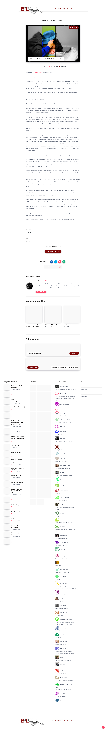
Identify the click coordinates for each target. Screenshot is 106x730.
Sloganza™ (61, 20)
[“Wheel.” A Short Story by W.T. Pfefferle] (7, 529)
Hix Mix (13, 414)
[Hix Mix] (7, 416)
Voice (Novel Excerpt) (61, 559)
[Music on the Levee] (7, 479)
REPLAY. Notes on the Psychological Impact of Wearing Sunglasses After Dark (65, 398)
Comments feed (85, 392)
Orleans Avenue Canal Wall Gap (63, 475)
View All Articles (41, 291)
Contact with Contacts (61, 644)
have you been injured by (61, 608)
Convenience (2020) (16, 447)
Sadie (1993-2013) (60, 674)
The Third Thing (67, 324)
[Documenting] (7, 431)
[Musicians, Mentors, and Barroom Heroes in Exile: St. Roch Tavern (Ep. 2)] (7, 463)
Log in (82, 385)
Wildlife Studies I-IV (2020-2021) (64, 552)
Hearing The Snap (16, 541)
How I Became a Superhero (62, 468)
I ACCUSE (58, 667)
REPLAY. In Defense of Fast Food (64, 680)
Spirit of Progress (60, 631)
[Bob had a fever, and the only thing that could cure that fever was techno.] (7, 438)
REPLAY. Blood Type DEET (62, 572)
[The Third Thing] (7, 508)
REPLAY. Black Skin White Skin (63, 660)
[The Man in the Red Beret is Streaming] (7, 387)
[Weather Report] (7, 522)
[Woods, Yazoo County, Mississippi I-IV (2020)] (7, 456)
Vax (12, 392)
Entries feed (84, 389)
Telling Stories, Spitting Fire (62, 516)
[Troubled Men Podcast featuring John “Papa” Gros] (7, 492)
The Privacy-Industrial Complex (63, 689)
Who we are (45, 20)
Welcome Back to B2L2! (51, 324)
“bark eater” (53, 20)
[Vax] (7, 394)
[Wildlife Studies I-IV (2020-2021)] (7, 401)
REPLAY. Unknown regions (62, 500)
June (61, 246)
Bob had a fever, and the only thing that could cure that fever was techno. (34, 326)
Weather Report (15, 520)
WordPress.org (84, 396)
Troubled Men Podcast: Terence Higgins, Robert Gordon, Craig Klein (17, 423)
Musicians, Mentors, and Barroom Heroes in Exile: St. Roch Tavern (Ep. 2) (17, 463)
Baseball (57, 579)
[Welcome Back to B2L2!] (7, 485)
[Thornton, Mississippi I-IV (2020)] (7, 471)
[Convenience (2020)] (7, 449)
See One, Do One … (60, 615)
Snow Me (57, 493)
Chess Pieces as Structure (18, 513)
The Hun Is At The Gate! (61, 703)
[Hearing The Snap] (7, 543)
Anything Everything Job (61, 538)
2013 (47, 246)
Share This (58, 565)
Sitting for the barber (60, 450)
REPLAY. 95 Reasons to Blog (63, 422)
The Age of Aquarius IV (61, 545)
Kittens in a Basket (16, 499)
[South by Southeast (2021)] (7, 408)
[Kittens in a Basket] (7, 501)
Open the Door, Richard (61, 461)
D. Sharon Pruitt (37, 72)
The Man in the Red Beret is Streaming (65, 389)
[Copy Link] (53, 266)
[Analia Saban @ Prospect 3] (7, 536)
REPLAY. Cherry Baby (61, 595)
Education (56, 246)
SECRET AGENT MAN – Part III (63, 523)
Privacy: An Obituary (60, 696)
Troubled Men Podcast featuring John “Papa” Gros (17, 493)
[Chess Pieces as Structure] (7, 515)
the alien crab (58, 434)
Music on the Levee (16, 477)
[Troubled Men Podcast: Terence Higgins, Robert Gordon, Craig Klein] (7, 422)
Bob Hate (51, 246)
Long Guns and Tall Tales (61, 482)
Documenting (14, 429)
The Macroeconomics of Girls (62, 407)
